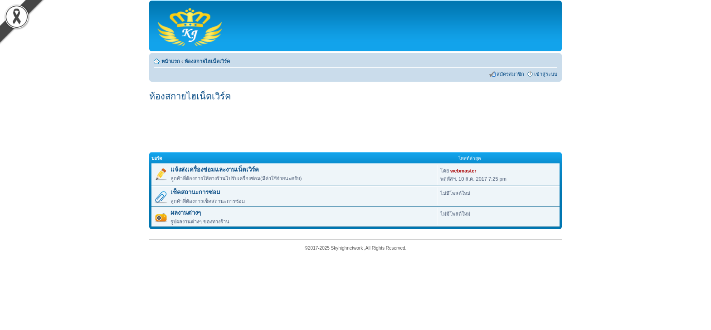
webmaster (463, 170)
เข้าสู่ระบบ (545, 74)
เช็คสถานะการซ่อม (195, 192)
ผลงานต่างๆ (185, 212)
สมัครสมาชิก (510, 74)
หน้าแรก (170, 61)
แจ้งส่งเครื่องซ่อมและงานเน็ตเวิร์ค (214, 169)
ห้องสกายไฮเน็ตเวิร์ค (207, 61)
